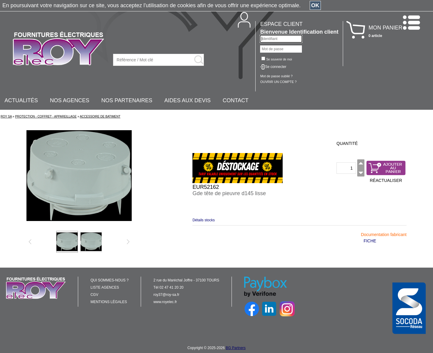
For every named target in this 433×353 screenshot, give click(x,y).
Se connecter (275, 67)
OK (315, 5)
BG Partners (236, 348)
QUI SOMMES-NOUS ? (110, 280)
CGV (94, 295)
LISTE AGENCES (105, 287)
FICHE (370, 240)
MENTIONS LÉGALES (109, 302)
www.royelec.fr (165, 302)
